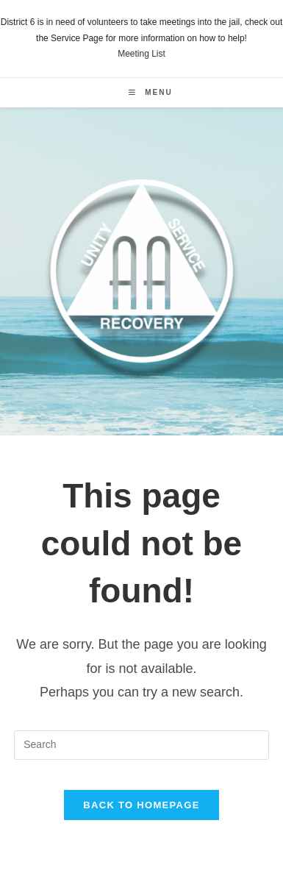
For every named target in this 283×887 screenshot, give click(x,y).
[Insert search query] (141, 745)
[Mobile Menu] (150, 92)
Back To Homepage (141, 805)
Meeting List (141, 54)
